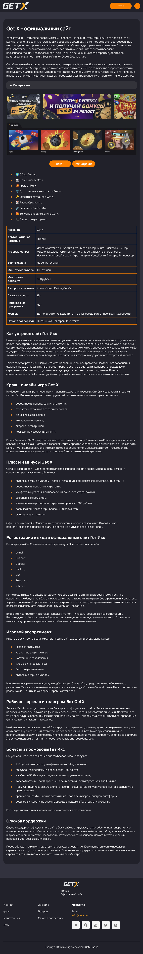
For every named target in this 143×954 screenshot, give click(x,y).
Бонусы (43, 911)
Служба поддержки (50, 918)
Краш (6, 911)
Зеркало (43, 905)
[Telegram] (76, 925)
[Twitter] (106, 925)
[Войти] (60, 163)
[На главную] (72, 884)
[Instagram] (116, 925)
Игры (6, 925)
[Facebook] (86, 925)
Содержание (21, 85)
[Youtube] (96, 925)
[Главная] (16, 6)
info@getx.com (81, 915)
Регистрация (11, 918)
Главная (8, 905)
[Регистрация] (83, 163)
